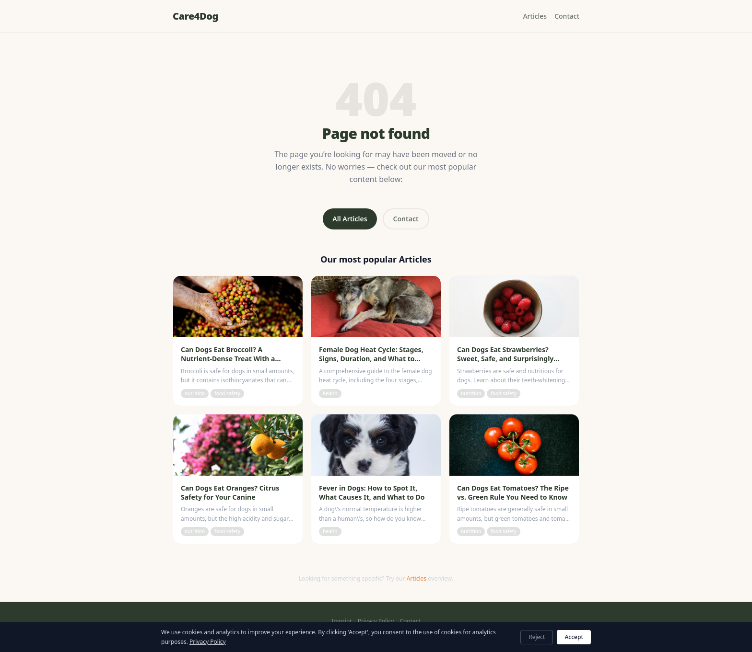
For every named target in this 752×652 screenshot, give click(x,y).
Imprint (341, 621)
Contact (566, 16)
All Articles (349, 218)
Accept (573, 637)
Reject (537, 637)
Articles (535, 16)
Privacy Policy (376, 621)
